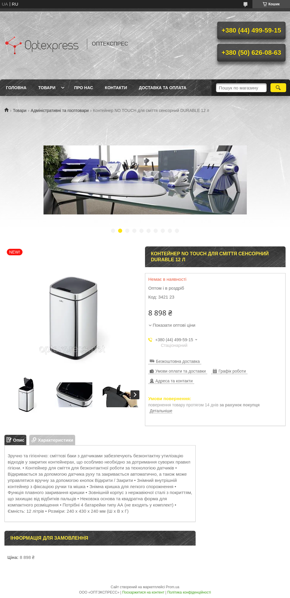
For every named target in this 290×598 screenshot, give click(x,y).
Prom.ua (172, 587)
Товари (46, 87)
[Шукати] (278, 87)
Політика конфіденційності (189, 592)
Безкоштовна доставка (178, 361)
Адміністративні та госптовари (60, 110)
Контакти (116, 87)
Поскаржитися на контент (143, 592)
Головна (16, 87)
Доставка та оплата (162, 87)
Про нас (83, 87)
